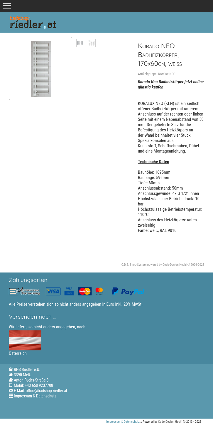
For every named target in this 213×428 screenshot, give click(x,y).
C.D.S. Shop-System (134, 265)
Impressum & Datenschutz (35, 396)
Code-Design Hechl (175, 265)
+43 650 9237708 (39, 385)
